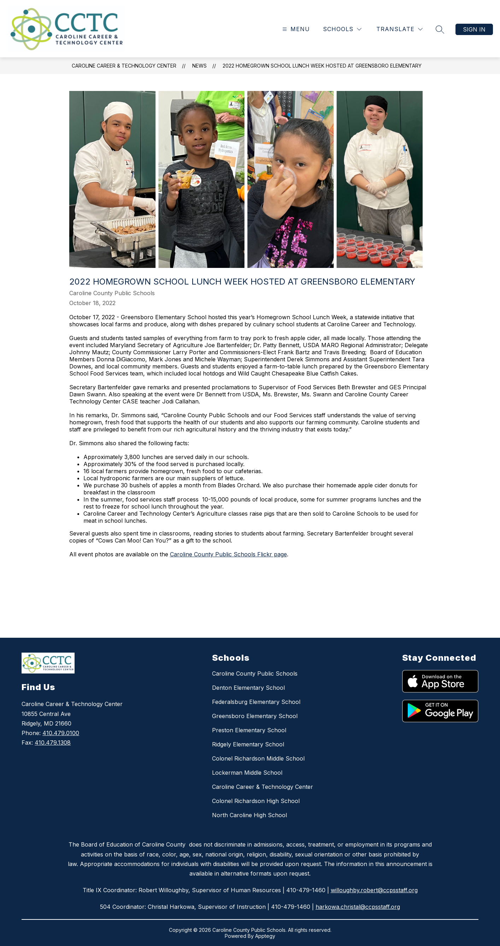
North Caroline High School (249, 815)
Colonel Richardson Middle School (258, 758)
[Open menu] (295, 29)
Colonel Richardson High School (256, 800)
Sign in (474, 29)
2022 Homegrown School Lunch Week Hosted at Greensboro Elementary (322, 66)
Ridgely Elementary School (248, 744)
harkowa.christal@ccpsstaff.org (358, 906)
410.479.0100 (60, 732)
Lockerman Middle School (247, 772)
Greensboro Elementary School (255, 715)
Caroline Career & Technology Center (124, 66)
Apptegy (265, 936)
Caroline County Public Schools (255, 673)
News (199, 66)
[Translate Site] (399, 29)
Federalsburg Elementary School (256, 701)
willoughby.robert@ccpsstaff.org (374, 890)
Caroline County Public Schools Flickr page (228, 554)
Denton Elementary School (248, 687)
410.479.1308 (53, 742)
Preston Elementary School (249, 730)
